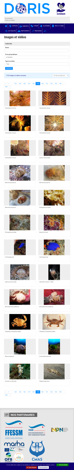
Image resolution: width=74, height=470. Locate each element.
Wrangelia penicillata (45, 207)
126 (24, 83)
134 (60, 83)
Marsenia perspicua (10, 182)
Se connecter (9, 18)
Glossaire (45, 26)
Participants (23, 31)
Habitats (24, 26)
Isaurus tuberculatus (44, 157)
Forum (34, 26)
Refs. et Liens (57, 26)
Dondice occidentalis (10, 381)
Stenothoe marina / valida (46, 282)
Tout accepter (62, 465)
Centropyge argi (9, 257)
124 (15, 83)
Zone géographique (11, 54)
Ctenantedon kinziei (10, 108)
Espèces (13, 26)
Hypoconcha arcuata (10, 282)
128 (33, 83)
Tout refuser (31, 467)
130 (42, 83)
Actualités (10, 31)
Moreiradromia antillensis (12, 306)
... (11, 83)
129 (38, 83)
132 (51, 83)
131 (47, 83)
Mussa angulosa (9, 356)
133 (56, 83)
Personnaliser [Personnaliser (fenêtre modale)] (43, 467)
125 (20, 83)
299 (6, 86)
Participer (36, 31)
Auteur (7, 47)
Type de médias (10, 61)
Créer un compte (10, 20)
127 (29, 83)
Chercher (9, 68)
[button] (44, 31)
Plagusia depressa (44, 381)
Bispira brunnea (43, 232)
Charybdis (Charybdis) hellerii (13, 331)
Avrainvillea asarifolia (45, 356)
